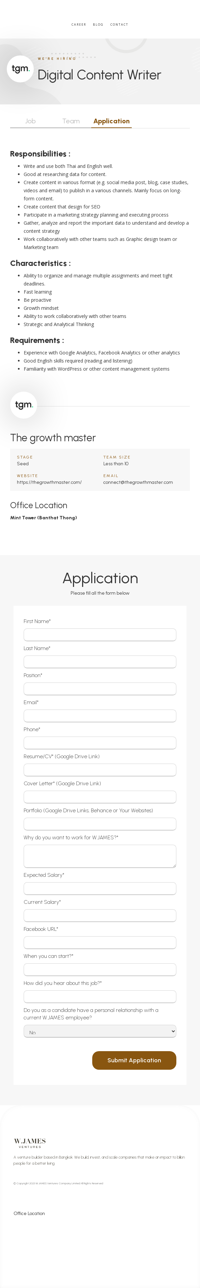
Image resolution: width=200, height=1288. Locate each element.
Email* (31, 702)
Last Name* (37, 648)
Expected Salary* (44, 875)
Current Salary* (42, 902)
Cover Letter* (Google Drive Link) (62, 783)
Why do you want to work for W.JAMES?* (71, 837)
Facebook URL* (41, 929)
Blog (98, 24)
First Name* (37, 621)
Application (111, 121)
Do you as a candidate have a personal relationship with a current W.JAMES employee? (91, 1014)
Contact (119, 24)
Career (79, 24)
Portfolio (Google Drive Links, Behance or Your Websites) (88, 810)
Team (71, 121)
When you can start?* (48, 956)
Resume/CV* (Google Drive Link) (62, 756)
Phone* (32, 729)
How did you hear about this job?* (63, 983)
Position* (33, 675)
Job (30, 121)
